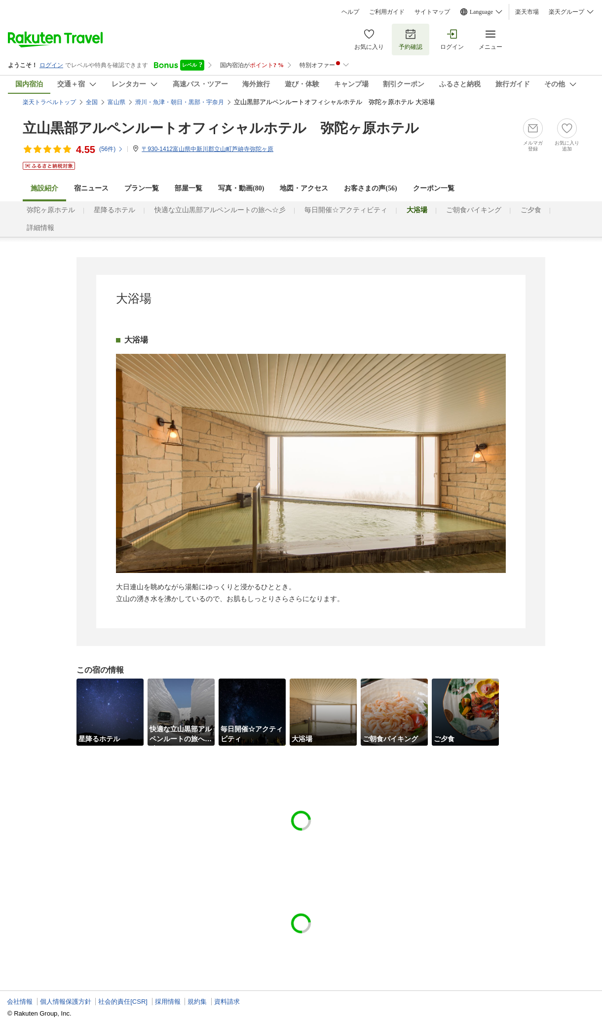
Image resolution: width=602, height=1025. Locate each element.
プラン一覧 (141, 188)
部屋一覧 (188, 188)
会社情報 (20, 1001)
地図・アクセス (304, 188)
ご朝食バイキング (473, 210)
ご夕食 (531, 210)
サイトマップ (432, 11)
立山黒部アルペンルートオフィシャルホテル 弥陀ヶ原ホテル (221, 128)
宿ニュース (91, 188)
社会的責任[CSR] (123, 1001)
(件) (111, 149)
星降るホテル (114, 210)
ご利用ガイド (387, 11)
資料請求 (227, 1001)
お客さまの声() (370, 188)
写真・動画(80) (241, 188)
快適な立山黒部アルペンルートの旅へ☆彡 (220, 210)
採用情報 (168, 1001)
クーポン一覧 (433, 188)
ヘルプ (350, 11)
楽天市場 (527, 11)
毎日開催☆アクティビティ (345, 210)
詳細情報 (40, 227)
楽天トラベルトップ (49, 102)
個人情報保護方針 (65, 1001)
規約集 (197, 1001)
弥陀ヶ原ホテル (51, 210)
